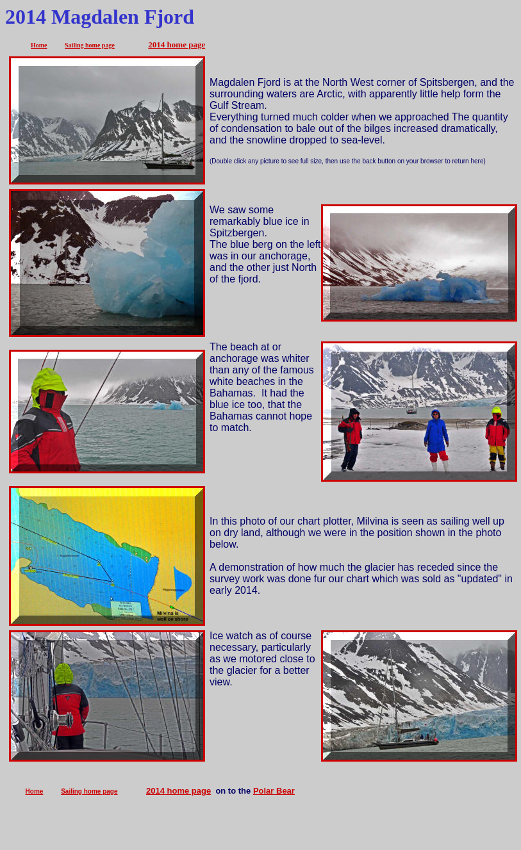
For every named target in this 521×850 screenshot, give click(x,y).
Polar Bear (274, 791)
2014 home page (176, 44)
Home (39, 45)
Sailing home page (90, 45)
